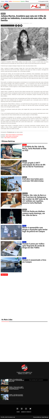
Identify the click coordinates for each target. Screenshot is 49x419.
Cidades (2, 1)
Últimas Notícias (8, 141)
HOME (18, 412)
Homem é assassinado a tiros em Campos (34, 261)
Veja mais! (4, 274)
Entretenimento (16, 1)
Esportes (23, 1)
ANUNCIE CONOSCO (26, 412)
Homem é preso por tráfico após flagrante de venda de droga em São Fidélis (33, 246)
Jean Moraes (45, 417)
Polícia (6, 1)
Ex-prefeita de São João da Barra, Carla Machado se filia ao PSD (34, 148)
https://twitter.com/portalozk (12, 136)
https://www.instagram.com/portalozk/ (14, 134)
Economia (25, 193)
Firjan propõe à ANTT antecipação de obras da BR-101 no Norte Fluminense (34, 165)
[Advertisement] (10, 297)
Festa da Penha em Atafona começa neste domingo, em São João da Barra (33, 213)
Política (10, 1)
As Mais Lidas (6, 319)
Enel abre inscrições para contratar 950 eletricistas (33, 180)
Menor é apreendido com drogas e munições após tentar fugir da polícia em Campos (35, 229)
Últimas (27, 1)
